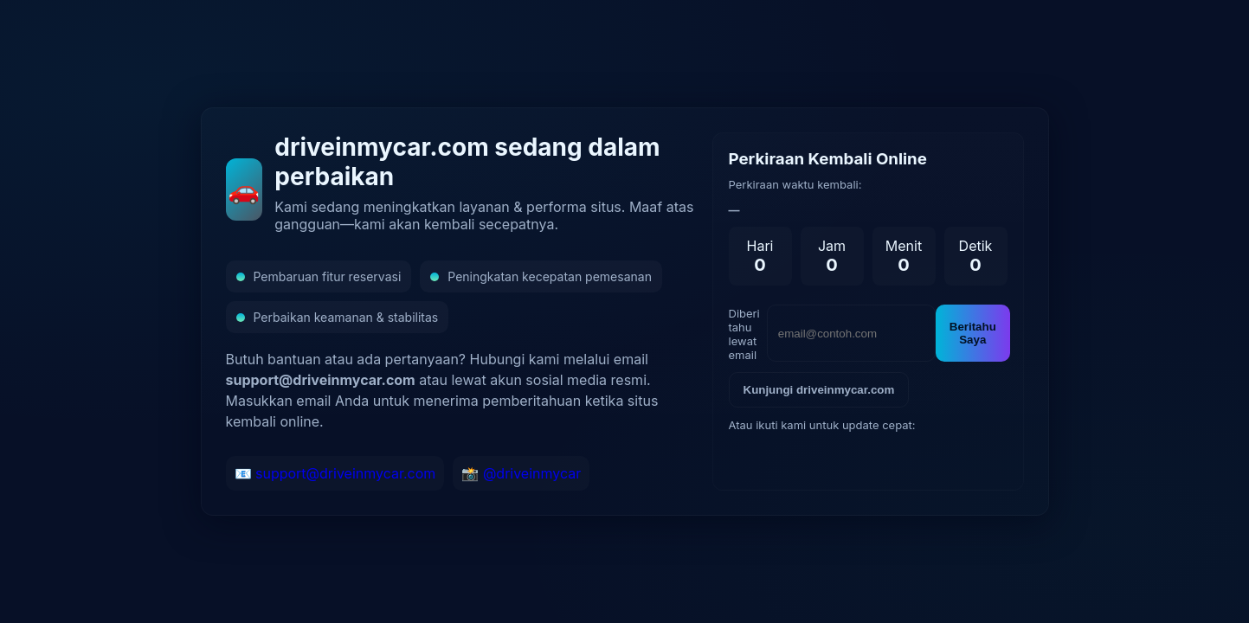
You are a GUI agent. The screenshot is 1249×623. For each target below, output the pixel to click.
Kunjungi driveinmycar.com (819, 389)
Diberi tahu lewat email (744, 334)
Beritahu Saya (973, 333)
